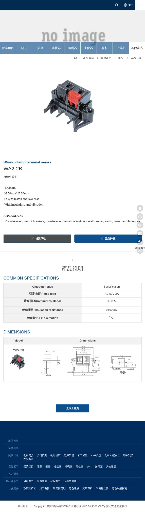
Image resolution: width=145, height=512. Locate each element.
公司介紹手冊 (112, 455)
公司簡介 (29, 455)
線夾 (120, 58)
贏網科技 (122, 506)
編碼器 (72, 48)
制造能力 (42, 481)
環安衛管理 (59, 488)
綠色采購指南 (119, 488)
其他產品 (137, 48)
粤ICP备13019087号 (93, 506)
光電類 (120, 48)
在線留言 (29, 459)
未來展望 (82, 455)
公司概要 (42, 455)
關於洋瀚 (13, 455)
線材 (105, 48)
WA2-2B (136, 58)
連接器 (56, 48)
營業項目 (8, 48)
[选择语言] (128, 5)
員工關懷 (45, 488)
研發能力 (29, 481)
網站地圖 (23, 506)
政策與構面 (30, 488)
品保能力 (55, 481)
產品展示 (88, 58)
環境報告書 (102, 488)
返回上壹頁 (72, 410)
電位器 (88, 48)
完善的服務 (70, 481)
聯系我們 (128, 455)
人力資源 (13, 473)
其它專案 (87, 488)
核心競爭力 (12, 481)
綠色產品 (74, 488)
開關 (24, 48)
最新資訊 (13, 447)
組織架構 (69, 455)
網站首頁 (75, 58)
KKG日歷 (96, 455)
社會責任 (13, 488)
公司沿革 (55, 455)
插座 (40, 48)
